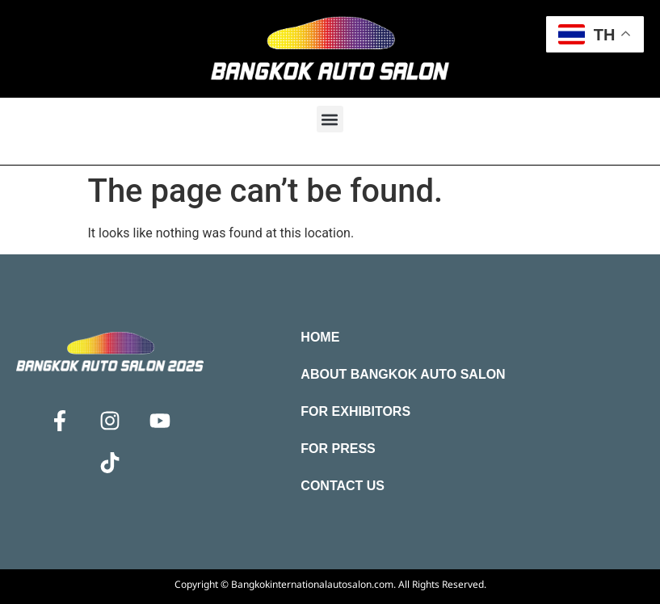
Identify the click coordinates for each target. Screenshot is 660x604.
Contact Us (343, 486)
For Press (338, 448)
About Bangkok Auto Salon (403, 374)
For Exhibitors (355, 411)
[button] (330, 119)
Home (320, 337)
